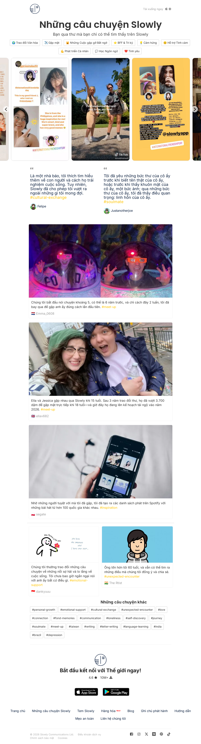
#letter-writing (109, 626)
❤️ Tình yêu (131, 51)
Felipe (41, 206)
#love (161, 609)
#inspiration (108, 508)
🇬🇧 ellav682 (40, 416)
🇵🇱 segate (38, 514)
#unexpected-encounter (122, 576)
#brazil (36, 635)
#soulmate (114, 201)
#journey (156, 618)
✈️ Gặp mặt (51, 42)
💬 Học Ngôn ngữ (106, 51)
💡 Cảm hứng (148, 42)
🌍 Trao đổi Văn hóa (25, 42)
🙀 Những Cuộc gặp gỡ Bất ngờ (86, 42)
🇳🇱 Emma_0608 (42, 313)
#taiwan (74, 626)
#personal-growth (43, 609)
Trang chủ (17, 711)
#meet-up (109, 307)
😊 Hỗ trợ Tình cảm (175, 42)
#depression (54, 635)
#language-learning (135, 626)
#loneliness (113, 618)
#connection (40, 618)
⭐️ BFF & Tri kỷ (123, 42)
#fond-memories (64, 618)
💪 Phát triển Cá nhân (74, 51)
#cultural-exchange (48, 197)
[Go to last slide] (6, 109)
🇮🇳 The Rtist (113, 583)
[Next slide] (195, 109)
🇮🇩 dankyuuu (40, 591)
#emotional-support (73, 609)
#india (158, 626)
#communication (90, 618)
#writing (89, 626)
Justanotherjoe (122, 211)
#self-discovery (136, 618)
